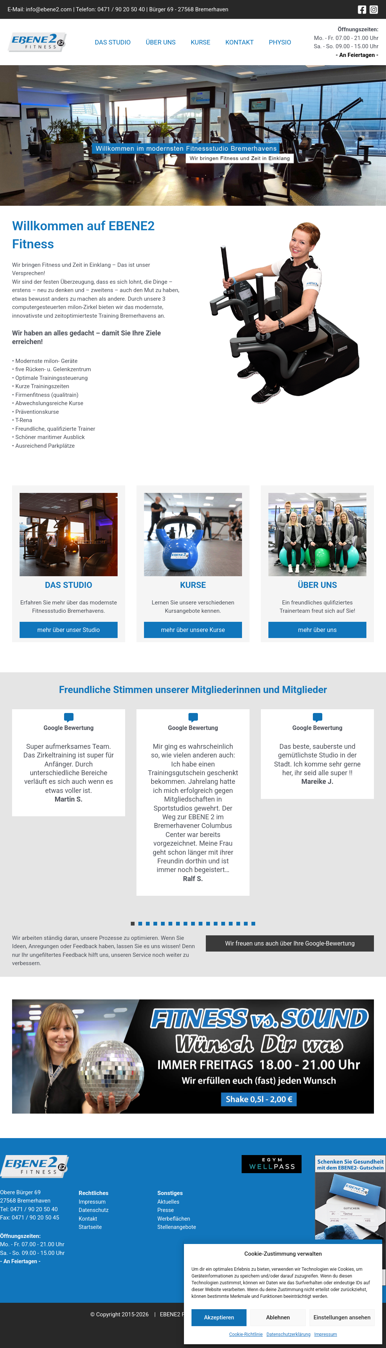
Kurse (200, 43)
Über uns (163, 43)
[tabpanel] (68, 764)
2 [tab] (140, 925)
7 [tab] (178, 925)
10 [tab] (200, 925)
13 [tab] (223, 925)
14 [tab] (231, 925)
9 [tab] (193, 925)
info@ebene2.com (49, 9)
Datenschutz (94, 1210)
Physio (275, 43)
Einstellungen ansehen (342, 1317)
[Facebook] (362, 9)
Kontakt (237, 43)
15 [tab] (238, 925)
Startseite (91, 1227)
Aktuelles (169, 1201)
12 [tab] (216, 925)
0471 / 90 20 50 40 (121, 9)
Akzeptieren (219, 1317)
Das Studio (117, 43)
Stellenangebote (178, 1227)
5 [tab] (163, 925)
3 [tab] (148, 925)
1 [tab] (133, 925)
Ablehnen (278, 1317)
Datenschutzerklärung (289, 1334)
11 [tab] (208, 925)
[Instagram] (373, 9)
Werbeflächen (175, 1218)
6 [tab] (170, 925)
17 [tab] (253, 925)
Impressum (325, 1334)
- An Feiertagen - (356, 55)
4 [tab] (155, 925)
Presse (166, 1210)
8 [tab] (185, 925)
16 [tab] (246, 925)
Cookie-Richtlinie (246, 1334)
